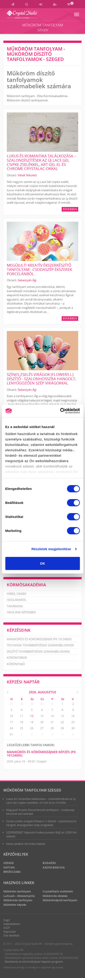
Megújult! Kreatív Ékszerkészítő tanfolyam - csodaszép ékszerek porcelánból (39, 269)
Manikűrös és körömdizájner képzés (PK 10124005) (41, 753)
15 (62, 716)
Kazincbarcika (54, 867)
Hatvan (9, 867)
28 (21, 704)
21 (52, 722)
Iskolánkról (17, 600)
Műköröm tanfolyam (42, 25)
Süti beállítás (11, 935)
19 (31, 722)
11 (21, 716)
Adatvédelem (11, 924)
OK (42, 563)
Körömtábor (17, 658)
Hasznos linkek (18, 882)
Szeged (42, 30)
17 (11, 722)
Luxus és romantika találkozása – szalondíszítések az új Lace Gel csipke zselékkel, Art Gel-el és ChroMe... (40, 801)
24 (11, 728)
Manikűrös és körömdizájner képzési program (34, 962)
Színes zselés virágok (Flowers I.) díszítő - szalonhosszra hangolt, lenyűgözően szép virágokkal (41, 378)
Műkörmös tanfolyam (17, 900)
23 (73, 722)
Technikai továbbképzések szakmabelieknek (40, 645)
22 (62, 722)
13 (42, 716)
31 (52, 704)
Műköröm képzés (14, 905)
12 (31, 716)
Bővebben (70, 209)
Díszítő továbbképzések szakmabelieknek (38, 652)
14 (52, 716)
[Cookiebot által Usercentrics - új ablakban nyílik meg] (60, 411)
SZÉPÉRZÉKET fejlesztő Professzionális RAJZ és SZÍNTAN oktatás (41, 834)
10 (11, 716)
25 (21, 728)
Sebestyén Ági (27, 280)
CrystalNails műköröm (58, 891)
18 (21, 722)
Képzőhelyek (15, 854)
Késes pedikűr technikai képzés (25, 844)
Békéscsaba (12, 872)
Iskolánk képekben (21, 612)
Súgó (6, 920)
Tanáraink (15, 606)
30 (42, 704)
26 (31, 728)
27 (11, 704)
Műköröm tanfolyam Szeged (32, 790)
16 (73, 716)
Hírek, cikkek (16, 594)
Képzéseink (19, 630)
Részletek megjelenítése (51, 549)
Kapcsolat (9, 932)
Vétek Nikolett (27, 175)
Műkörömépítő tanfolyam (60, 900)
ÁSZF (6, 928)
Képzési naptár (23, 682)
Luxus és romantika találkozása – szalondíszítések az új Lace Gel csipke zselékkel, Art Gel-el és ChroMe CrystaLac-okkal (41, 162)
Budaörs (49, 863)
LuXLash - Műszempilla (19, 896)
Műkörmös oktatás (55, 896)
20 (42, 722)
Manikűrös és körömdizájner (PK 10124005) (39, 639)
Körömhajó (16, 664)
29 (31, 704)
